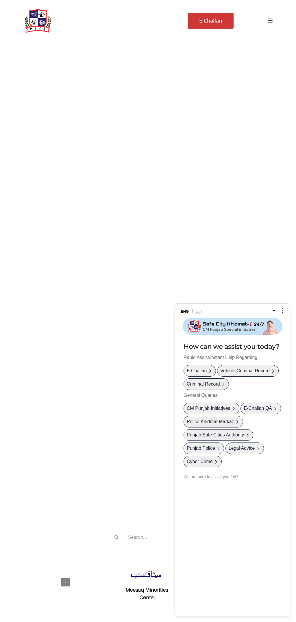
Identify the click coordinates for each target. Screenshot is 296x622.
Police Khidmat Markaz (213, 421)
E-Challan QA (261, 408)
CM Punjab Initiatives (211, 408)
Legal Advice (245, 448)
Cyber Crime (203, 461)
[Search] (117, 537)
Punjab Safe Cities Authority (218, 434)
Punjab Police (204, 448)
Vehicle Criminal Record (247, 370)
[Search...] (147, 537)
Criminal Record (206, 384)
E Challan (200, 370)
